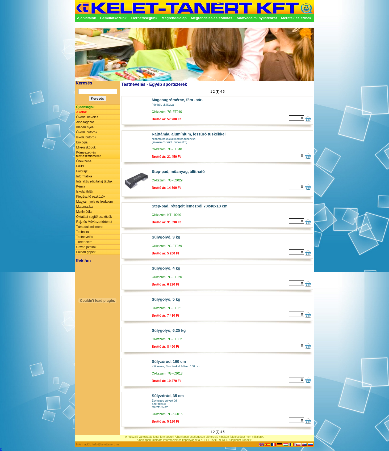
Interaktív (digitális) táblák (94, 181)
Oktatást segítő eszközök (94, 217)
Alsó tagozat (85, 122)
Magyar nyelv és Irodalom (94, 201)
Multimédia (84, 212)
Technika (82, 232)
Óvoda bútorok (86, 132)
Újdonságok (85, 107)
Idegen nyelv (85, 127)
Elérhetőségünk (144, 18)
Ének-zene (83, 161)
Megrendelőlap (174, 18)
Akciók (81, 112)
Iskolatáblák (84, 191)
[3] (218, 91)
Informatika (84, 176)
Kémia (80, 186)
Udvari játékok (86, 247)
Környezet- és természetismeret (88, 154)
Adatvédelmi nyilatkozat (256, 18)
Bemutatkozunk (113, 18)
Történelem (84, 242)
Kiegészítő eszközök (90, 196)
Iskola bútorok (86, 137)
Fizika (80, 166)
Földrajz (82, 171)
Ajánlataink (86, 18)
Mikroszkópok (86, 147)
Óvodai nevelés (87, 117)
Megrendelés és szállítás (211, 18)
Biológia (82, 142)
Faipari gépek (86, 252)
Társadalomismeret (90, 227)
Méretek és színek (296, 18)
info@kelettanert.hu (106, 444)
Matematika (84, 207)
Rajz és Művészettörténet (94, 222)
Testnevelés (84, 237)
